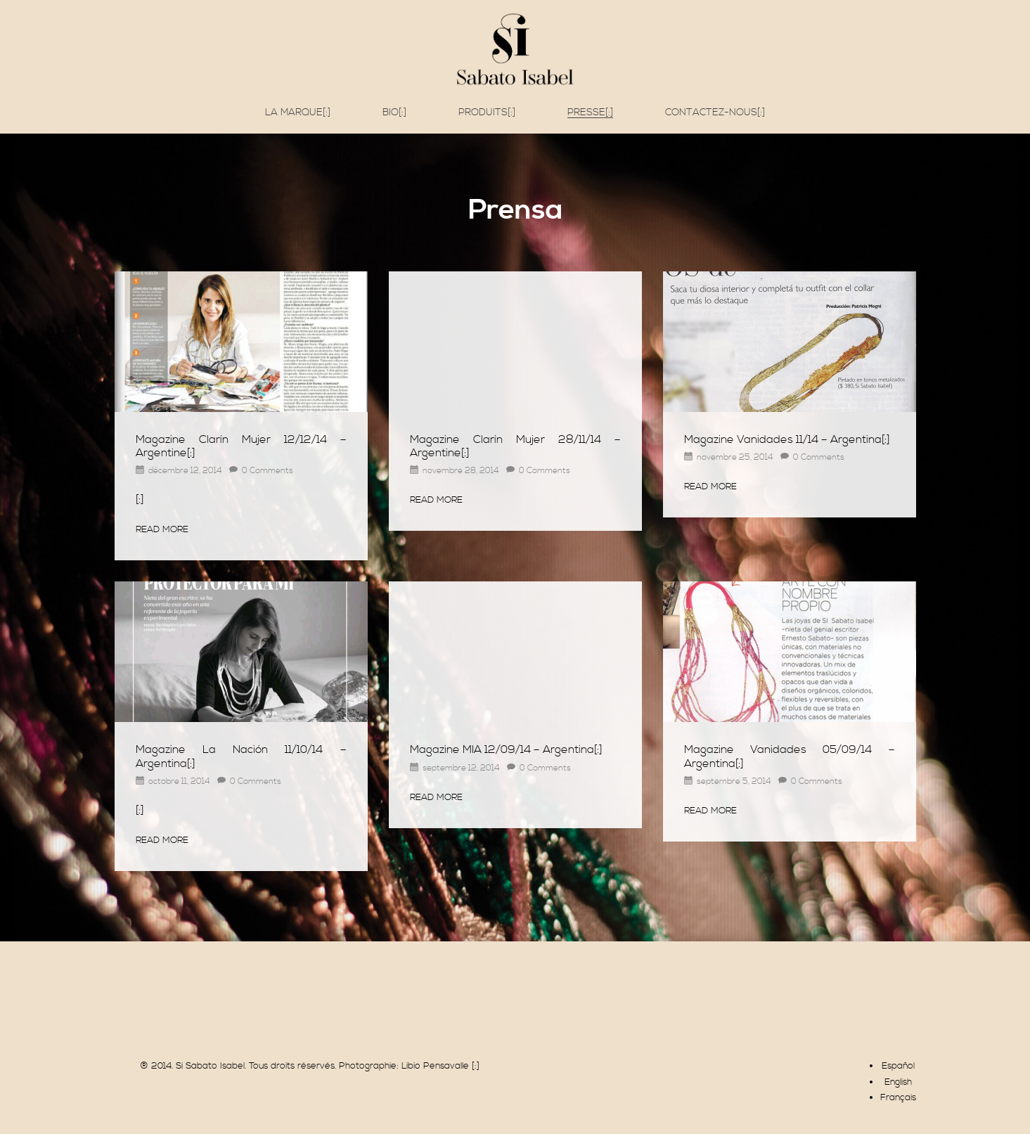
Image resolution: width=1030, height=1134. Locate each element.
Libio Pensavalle (435, 1065)
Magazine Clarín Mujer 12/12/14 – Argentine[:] (241, 446)
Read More (162, 529)
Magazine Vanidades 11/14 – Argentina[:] (787, 439)
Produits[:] (486, 112)
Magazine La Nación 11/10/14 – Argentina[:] (241, 756)
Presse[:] (590, 113)
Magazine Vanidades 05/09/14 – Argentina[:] (789, 756)
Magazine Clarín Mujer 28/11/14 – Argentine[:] (515, 446)
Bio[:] (394, 112)
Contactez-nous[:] (715, 112)
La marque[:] (297, 112)
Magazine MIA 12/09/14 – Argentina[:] (506, 749)
